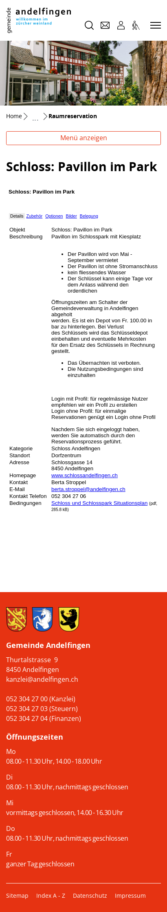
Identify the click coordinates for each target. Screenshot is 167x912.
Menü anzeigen (83, 137)
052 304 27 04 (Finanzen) (43, 718)
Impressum (130, 895)
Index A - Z (50, 895)
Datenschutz (90, 895)
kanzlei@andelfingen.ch (42, 679)
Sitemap (17, 895)
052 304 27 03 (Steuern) (42, 708)
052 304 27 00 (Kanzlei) (40, 698)
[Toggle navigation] (154, 26)
